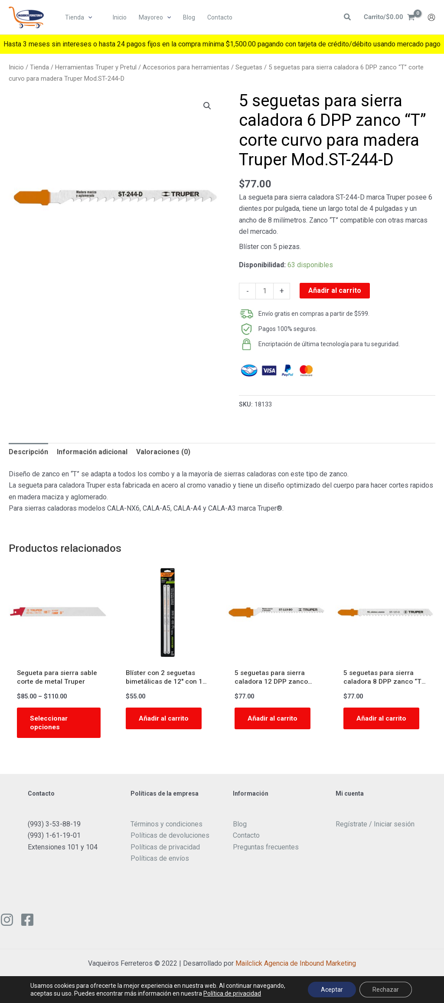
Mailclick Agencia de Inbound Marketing (295, 965)
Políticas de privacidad (165, 849)
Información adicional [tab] (92, 452)
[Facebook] (27, 921)
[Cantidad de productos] (264, 291)
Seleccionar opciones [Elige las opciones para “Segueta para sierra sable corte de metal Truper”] (49, 723)
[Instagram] (7, 921)
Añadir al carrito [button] (165, 719)
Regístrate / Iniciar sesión (375, 826)
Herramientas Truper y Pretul (96, 67)
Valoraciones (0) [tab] (163, 452)
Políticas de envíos (160, 860)
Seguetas (248, 67)
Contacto (246, 837)
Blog (240, 826)
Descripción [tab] (28, 452)
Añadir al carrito (334, 290)
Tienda (39, 67)
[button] (88, 18)
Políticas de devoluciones (170, 837)
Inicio (16, 67)
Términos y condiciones (166, 826)
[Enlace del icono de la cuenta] (431, 18)
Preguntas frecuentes (266, 849)
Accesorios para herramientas (186, 67)
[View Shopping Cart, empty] (388, 18)
